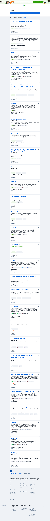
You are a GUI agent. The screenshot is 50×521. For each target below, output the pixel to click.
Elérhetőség (14, 510)
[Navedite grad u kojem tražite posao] (25, 11)
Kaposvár (11, 483)
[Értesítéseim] (48, 5)
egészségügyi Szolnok (23, 485)
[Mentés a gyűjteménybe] (38, 21)
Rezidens (13, 103)
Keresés (25, 13)
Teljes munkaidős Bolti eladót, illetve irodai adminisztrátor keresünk (22, 356)
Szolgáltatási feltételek (32, 510)
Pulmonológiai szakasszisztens (19, 36)
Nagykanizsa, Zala (13, 489)
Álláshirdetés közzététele (38, 1)
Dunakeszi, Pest (12, 492)
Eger (10, 488)
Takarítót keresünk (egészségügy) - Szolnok (22, 21)
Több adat (24, 17)
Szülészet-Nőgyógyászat (17, 134)
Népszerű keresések (14, 476)
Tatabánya (11, 481)
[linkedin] (45, 506)
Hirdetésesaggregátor (24, 508)
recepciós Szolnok (32, 493)
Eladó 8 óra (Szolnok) (16, 212)
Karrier (13, 511)
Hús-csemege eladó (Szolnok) (19, 196)
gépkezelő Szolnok (32, 492)
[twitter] (43, 506)
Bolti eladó (14, 181)
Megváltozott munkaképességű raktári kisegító (23, 407)
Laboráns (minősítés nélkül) (18, 119)
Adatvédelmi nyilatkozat (32, 511)
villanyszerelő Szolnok (33, 485)
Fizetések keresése (32, 514)
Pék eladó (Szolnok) (16, 323)
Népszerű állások (12, 499)
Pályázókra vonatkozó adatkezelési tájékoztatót (23, 276)
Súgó (13, 509)
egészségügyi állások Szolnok (24, 481)
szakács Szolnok (32, 484)
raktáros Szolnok (32, 489)
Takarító (13, 227)
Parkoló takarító (15, 244)
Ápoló (12, 52)
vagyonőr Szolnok (32, 483)
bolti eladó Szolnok (33, 481)
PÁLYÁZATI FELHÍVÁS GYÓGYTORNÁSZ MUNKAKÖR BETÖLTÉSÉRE (21, 68)
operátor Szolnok (32, 488)
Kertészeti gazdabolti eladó (18, 338)
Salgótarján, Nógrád (13, 493)
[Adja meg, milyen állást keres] (25, 8)
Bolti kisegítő (14, 453)
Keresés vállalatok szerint (33, 515)
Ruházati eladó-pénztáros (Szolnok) (20, 289)
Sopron (11, 485)
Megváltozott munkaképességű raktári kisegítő (23, 391)
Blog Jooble (22, 509)
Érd (10, 484)
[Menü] (1, 6)
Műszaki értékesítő (16, 306)
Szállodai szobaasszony (17, 166)
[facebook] (40, 506)
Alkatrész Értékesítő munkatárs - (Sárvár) (22, 374)
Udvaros (13, 422)
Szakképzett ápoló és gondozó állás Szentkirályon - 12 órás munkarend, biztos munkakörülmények (22, 86)
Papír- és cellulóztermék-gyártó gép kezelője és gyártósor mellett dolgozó (23, 150)
